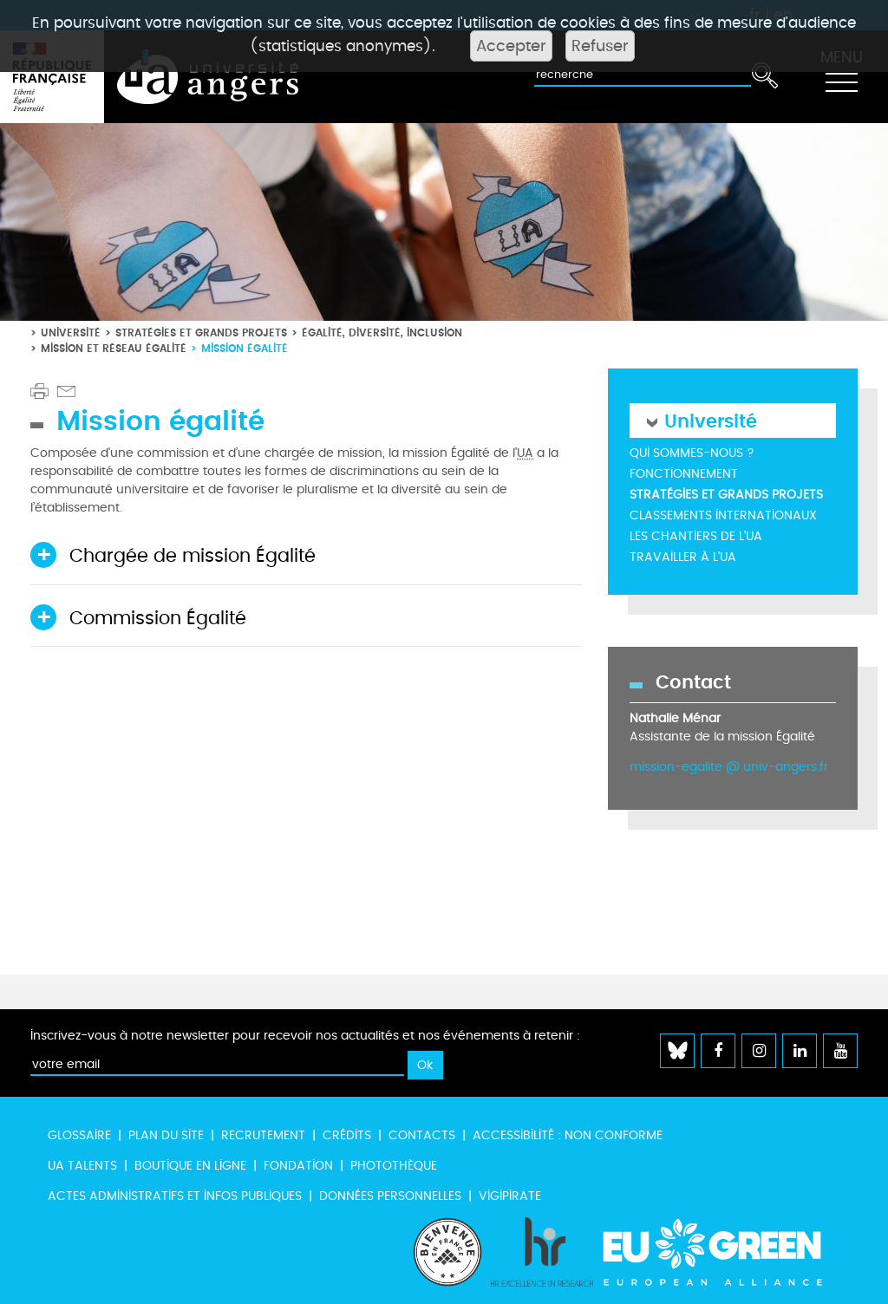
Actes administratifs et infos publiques (175, 1196)
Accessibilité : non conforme (568, 1135)
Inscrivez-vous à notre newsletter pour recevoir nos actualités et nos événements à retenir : (305, 1036)
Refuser (600, 46)
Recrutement (263, 1135)
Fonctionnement (684, 474)
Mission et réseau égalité (113, 348)
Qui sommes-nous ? (692, 453)
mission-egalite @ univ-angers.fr (729, 767)
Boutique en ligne (190, 1166)
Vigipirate (510, 1196)
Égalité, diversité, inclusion (382, 332)
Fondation (298, 1166)
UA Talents (82, 1166)
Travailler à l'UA (683, 557)
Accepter (511, 46)
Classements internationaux (723, 515)
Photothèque (393, 1166)
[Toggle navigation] (841, 77)
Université (71, 332)
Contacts (421, 1135)
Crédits (347, 1135)
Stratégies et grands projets (201, 332)
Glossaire (79, 1135)
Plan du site (166, 1135)
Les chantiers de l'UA (696, 536)
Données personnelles (390, 1196)
